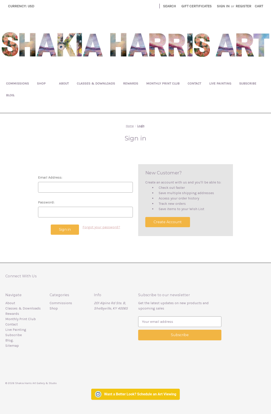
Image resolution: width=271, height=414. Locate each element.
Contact (194, 83)
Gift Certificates (196, 6)
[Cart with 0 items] (259, 6)
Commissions (17, 83)
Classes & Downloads (96, 83)
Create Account (168, 222)
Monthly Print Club (163, 83)
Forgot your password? (101, 227)
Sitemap (12, 345)
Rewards (130, 83)
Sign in (223, 6)
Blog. (10, 95)
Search (169, 6)
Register (243, 6)
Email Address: (50, 177)
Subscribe (247, 83)
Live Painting (220, 83)
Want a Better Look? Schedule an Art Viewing (140, 394)
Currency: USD (22, 6)
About (64, 83)
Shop (44, 83)
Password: (46, 202)
